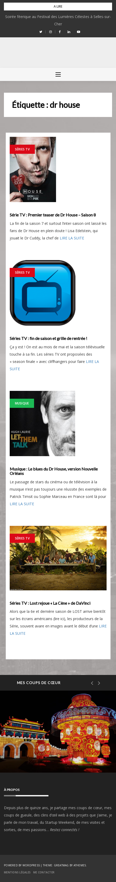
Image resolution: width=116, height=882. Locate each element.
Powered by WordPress (22, 865)
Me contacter (43, 872)
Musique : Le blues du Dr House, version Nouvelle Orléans (54, 471)
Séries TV (22, 149)
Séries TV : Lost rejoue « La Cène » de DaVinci (50, 603)
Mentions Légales (17, 872)
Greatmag (61, 865)
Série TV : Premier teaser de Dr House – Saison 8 (53, 215)
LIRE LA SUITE (72, 238)
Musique (22, 403)
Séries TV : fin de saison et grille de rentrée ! (48, 338)
